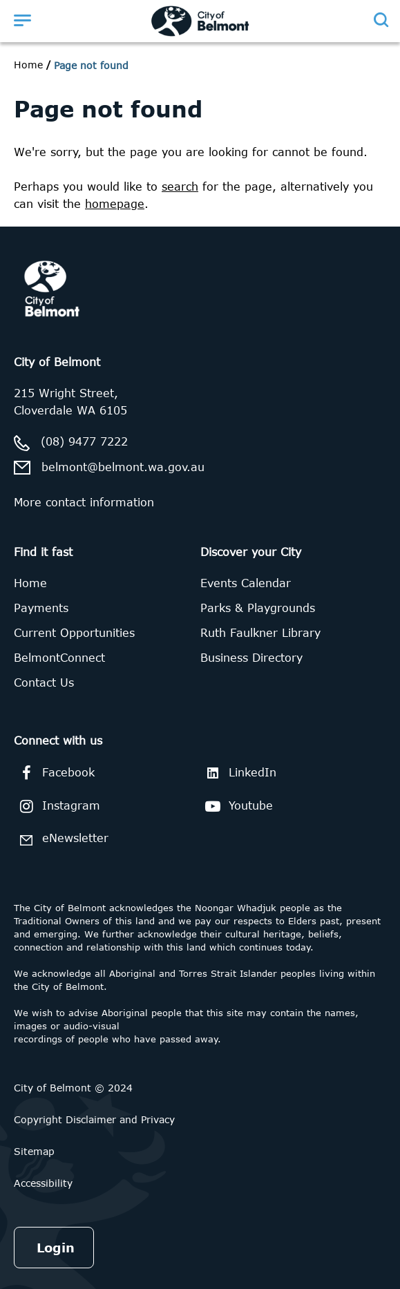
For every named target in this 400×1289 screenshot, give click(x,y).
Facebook (54, 773)
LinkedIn (238, 772)
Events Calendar (245, 583)
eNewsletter (61, 839)
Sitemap (34, 1151)
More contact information (84, 502)
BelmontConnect (59, 657)
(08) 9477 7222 (84, 441)
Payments (41, 608)
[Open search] (380, 20)
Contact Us (44, 682)
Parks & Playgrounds (257, 608)
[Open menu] (22, 20)
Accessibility (43, 1183)
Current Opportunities (74, 633)
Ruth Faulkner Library (260, 633)
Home (28, 64)
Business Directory (251, 657)
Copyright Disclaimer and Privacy (94, 1119)
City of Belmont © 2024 (73, 1088)
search (180, 186)
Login (56, 1247)
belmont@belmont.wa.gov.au (122, 467)
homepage (114, 204)
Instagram (57, 806)
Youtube (236, 806)
